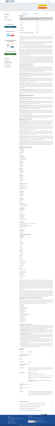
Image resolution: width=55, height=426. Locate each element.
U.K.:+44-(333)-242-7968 (7, 67)
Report (11, 4)
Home (8, 4)
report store (32, 417)
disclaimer (36, 417)
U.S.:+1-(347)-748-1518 (7, 66)
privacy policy (39, 417)
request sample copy (42, 5)
